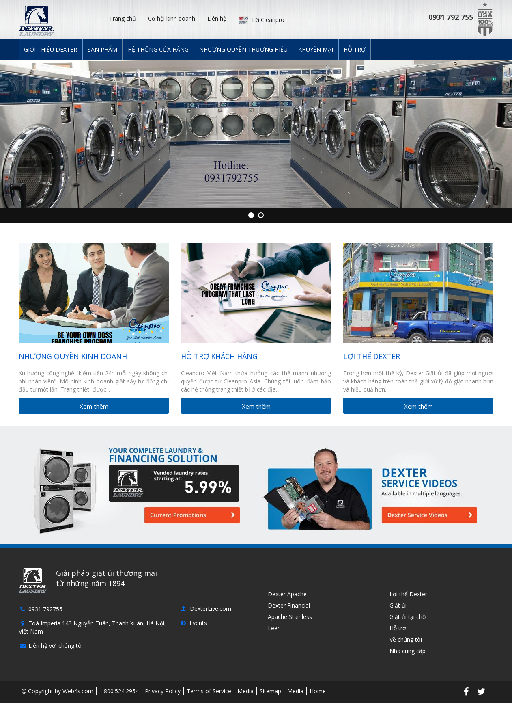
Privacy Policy (163, 691)
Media (245, 691)
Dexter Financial (288, 605)
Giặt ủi (397, 605)
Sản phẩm (102, 49)
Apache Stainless (289, 617)
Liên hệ (216, 18)
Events (194, 623)
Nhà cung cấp (407, 651)
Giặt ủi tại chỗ (407, 617)
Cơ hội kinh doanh (171, 18)
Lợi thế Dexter (371, 356)
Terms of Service (209, 691)
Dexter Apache (286, 594)
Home (318, 691)
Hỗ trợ (355, 49)
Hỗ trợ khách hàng (219, 356)
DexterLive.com (206, 608)
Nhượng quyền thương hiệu (243, 49)
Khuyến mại (315, 49)
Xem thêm (94, 406)
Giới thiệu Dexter (50, 49)
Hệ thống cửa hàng (158, 49)
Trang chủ (122, 18)
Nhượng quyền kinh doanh (73, 356)
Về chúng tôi (405, 639)
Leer (273, 628)
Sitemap (270, 691)
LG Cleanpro (261, 19)
